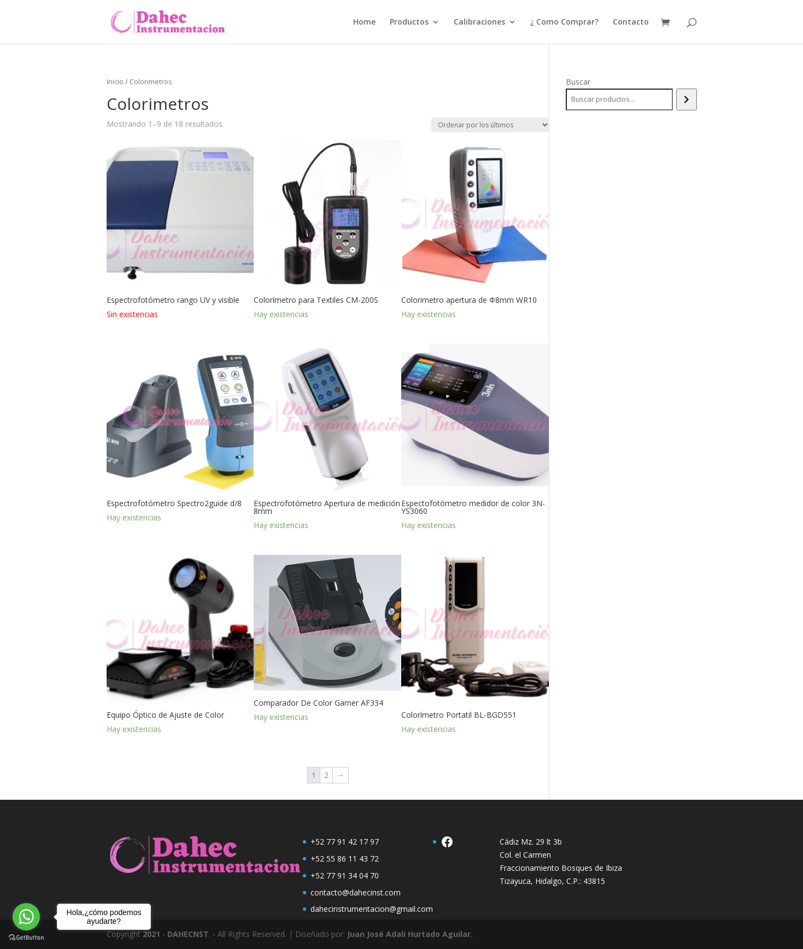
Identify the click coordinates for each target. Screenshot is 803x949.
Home (364, 22)
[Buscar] (686, 99)
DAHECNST (188, 934)
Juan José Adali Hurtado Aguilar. (410, 934)
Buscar (578, 82)
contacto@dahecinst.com (355, 892)
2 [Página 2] (326, 775)
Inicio (115, 81)
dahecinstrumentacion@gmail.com (371, 909)
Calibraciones (479, 22)
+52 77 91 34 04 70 (344, 875)
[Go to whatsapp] (26, 916)
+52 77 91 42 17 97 (344, 841)
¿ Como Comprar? (564, 22)
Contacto (631, 22)
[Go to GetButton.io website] (26, 937)
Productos (409, 22)
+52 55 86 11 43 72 (344, 858)
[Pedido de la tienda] (490, 125)
